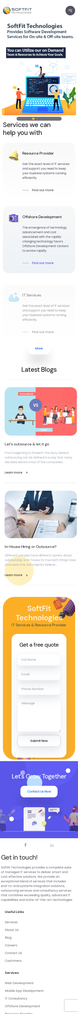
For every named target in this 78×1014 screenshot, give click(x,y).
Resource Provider (38, 153)
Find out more (43, 190)
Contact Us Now (39, 791)
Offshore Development (42, 216)
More (39, 348)
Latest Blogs (39, 370)
